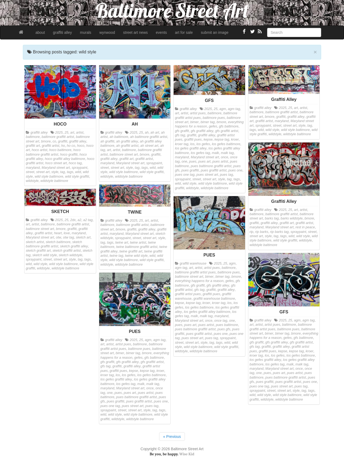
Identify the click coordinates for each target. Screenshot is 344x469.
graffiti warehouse (193, 263)
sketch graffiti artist (66, 250)
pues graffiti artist (214, 170)
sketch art (83, 237)
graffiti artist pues (188, 294)
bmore (46, 141)
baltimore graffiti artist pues (195, 272)
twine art (121, 242)
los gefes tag (200, 153)
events (161, 32)
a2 (79, 220)
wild (78, 172)
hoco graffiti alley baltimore (65, 159)
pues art (204, 161)
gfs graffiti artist (226, 131)
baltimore (33, 137)
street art (43, 172)
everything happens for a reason (199, 281)
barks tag (272, 218)
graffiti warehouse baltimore (214, 299)
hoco (80, 146)
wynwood (107, 32)
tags (70, 172)
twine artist (138, 242)
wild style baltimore (49, 176)
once (224, 157)
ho (63, 146)
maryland (33, 168)
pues (192, 161)
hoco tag (75, 163)
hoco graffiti (68, 154)
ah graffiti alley (127, 141)
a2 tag (88, 220)
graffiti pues (193, 139)
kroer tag (181, 144)
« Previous (172, 436)
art (72, 132)
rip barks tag (279, 232)
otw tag (68, 237)
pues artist (220, 161)
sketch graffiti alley (74, 246)
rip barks (261, 232)
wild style (189, 183)
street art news (135, 32)
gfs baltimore (228, 126)
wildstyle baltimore (54, 181)
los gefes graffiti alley (191, 148)
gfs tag (180, 135)
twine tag (116, 256)
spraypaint (79, 168)
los (192, 144)
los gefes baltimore (226, 144)
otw (58, 237)
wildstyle (32, 181)
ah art (154, 132)
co (54, 141)
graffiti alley (62, 32)
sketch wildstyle (71, 255)
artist (79, 132)
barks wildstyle (292, 218)
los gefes (203, 144)
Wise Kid (186, 454)
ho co (71, 146)
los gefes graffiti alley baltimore (207, 312)
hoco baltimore (60, 150)
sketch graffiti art (38, 250)
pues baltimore (227, 325)
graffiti (62, 141)
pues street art (207, 175)
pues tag (226, 175)
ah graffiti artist (127, 146)
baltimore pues (214, 118)
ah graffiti (107, 141)
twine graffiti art (130, 251)
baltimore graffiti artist (58, 137)
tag (62, 172)
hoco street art (56, 163)
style (54, 172)
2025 (59, 132)
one (184, 161)
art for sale (184, 32)
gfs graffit (182, 131)
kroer (235, 139)
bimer (194, 122)
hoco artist (39, 150)
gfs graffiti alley (202, 131)
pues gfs (223, 329)
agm (222, 109)
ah (147, 132)
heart (58, 233)
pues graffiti (190, 170)
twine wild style (136, 256)
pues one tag (185, 175)
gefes (213, 126)
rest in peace (305, 227)
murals (85, 32)
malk (215, 153)
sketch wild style (45, 255)
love (67, 233)
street (30, 172)
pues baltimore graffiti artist (211, 166)
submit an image (214, 32)
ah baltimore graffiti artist (148, 137)
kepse (208, 139)
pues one (235, 170)
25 (66, 132)
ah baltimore (119, 137)
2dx (73, 220)
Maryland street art (56, 168)
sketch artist (35, 242)
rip (251, 232)
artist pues (198, 113)
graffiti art (33, 146)
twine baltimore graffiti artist (136, 247)
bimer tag (207, 122)
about (40, 32)
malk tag (227, 153)
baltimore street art (124, 154)
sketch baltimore (58, 242)
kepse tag (221, 139)
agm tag (234, 109)
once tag (220, 321)
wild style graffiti (77, 176)
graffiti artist (50, 146)
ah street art (149, 146)
